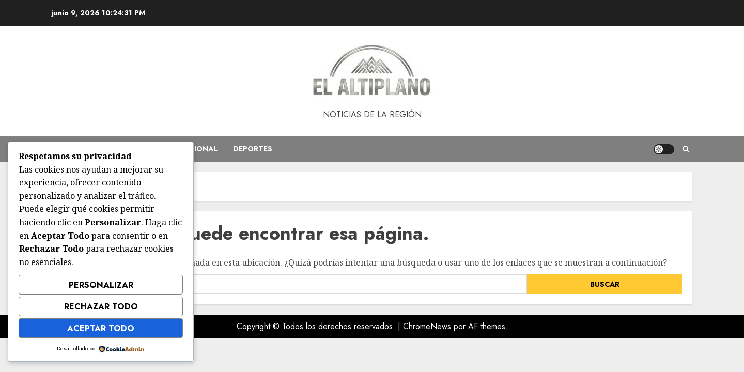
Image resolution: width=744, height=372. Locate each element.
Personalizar (101, 285)
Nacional (198, 149)
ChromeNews (427, 326)
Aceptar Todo (100, 328)
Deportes (252, 149)
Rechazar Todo (101, 307)
